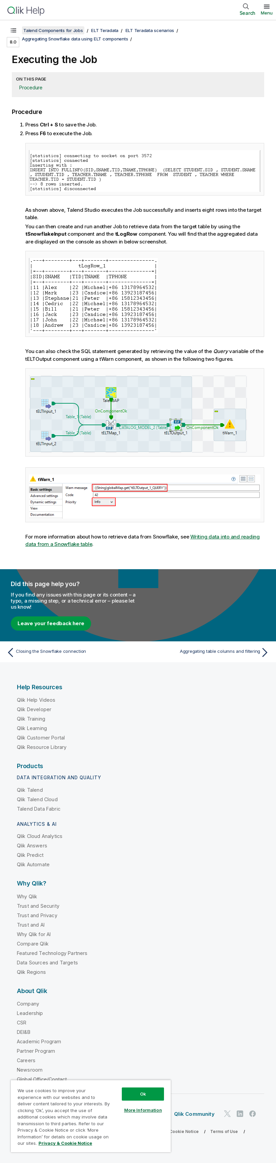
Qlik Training (31, 719)
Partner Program (36, 1051)
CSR (21, 1022)
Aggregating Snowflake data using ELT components (75, 38)
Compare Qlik (33, 944)
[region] (91, 1116)
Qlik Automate (33, 864)
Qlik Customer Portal (41, 737)
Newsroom (30, 1070)
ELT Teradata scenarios (150, 30)
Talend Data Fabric (38, 809)
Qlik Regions (31, 972)
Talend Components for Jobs (53, 30)
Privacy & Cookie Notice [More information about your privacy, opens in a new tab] (65, 1143)
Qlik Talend (30, 790)
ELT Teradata (104, 30)
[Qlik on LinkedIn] (240, 1113)
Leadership (30, 1013)
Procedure (31, 87)
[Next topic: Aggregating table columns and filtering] (206, 652)
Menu (267, 13)
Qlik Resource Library (41, 747)
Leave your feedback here (51, 623)
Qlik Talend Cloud (37, 799)
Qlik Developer (34, 709)
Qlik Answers (32, 845)
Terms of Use (224, 1131)
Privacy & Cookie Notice (174, 1131)
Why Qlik (27, 896)
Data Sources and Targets (47, 962)
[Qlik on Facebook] (253, 1113)
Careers (26, 1060)
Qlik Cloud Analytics (39, 836)
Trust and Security (38, 906)
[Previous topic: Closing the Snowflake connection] (70, 652)
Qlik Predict (30, 855)
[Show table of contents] (13, 30)
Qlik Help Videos (36, 700)
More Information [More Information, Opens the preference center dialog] (143, 1110)
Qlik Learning (32, 728)
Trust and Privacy (37, 915)
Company (28, 1004)
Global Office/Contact (42, 1079)
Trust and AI (31, 925)
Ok (143, 1094)
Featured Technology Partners (52, 953)
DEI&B (23, 1032)
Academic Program (39, 1041)
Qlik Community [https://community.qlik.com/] (194, 1114)
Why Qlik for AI (34, 934)
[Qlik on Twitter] (227, 1113)
